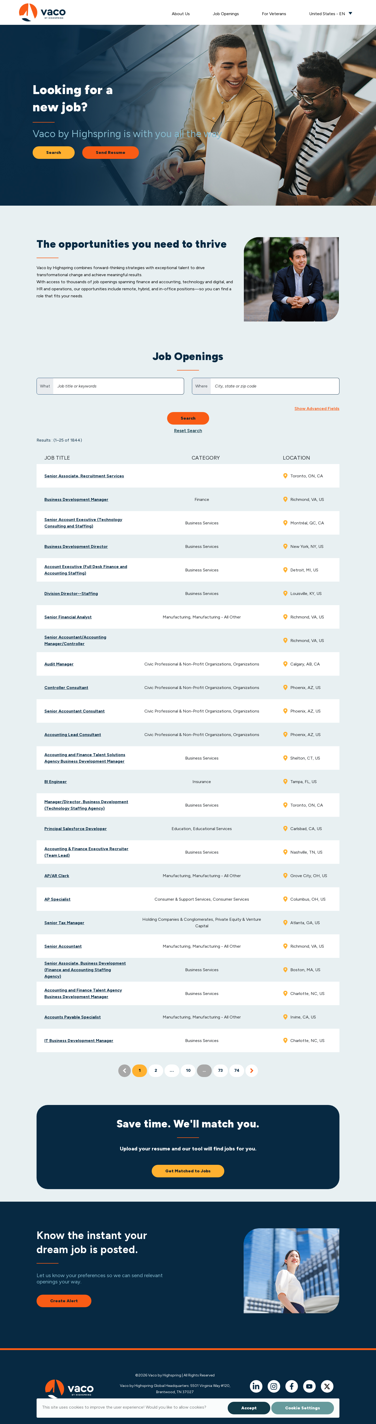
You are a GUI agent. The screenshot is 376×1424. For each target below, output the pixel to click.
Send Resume (110, 152)
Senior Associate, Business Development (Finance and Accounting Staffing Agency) (85, 970)
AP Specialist (57, 899)
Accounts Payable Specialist (72, 1017)
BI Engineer (55, 781)
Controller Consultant (66, 687)
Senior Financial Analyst (68, 617)
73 (220, 1071)
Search (53, 152)
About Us (181, 13)
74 (236, 1071)
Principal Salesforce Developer (75, 828)
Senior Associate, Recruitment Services (84, 475)
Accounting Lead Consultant (72, 734)
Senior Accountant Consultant (74, 711)
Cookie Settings (302, 1407)
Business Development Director (76, 546)
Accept (249, 1407)
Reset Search (188, 430)
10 (188, 1071)
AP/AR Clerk (56, 875)
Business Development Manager (76, 499)
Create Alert (64, 1300)
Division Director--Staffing (71, 593)
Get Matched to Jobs (188, 1170)
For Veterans (274, 13)
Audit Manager (59, 664)
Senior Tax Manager (64, 922)
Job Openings (226, 13)
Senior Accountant (63, 946)
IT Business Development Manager (78, 1040)
